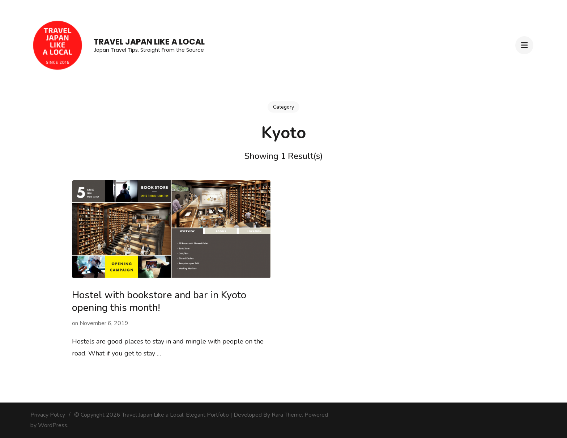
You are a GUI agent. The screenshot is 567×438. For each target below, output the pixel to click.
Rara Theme (287, 415)
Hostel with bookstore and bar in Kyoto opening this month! (159, 302)
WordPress (52, 425)
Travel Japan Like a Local (149, 41)
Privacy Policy (47, 415)
